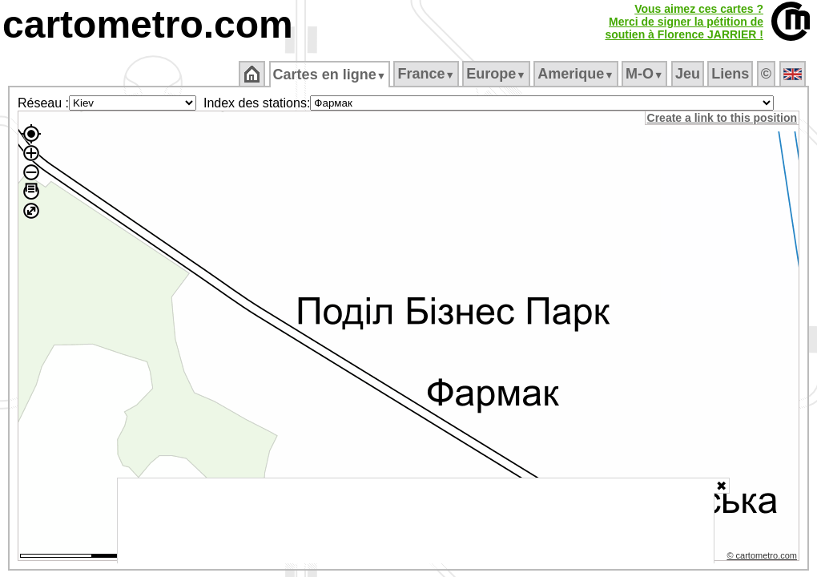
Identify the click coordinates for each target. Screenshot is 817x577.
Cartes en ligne (330, 75)
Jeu (688, 74)
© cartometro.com (763, 558)
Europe (497, 74)
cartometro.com (147, 24)
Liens (732, 74)
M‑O (646, 74)
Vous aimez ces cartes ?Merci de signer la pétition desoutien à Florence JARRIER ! (684, 21)
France (427, 74)
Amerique (577, 74)
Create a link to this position (723, 117)
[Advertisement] (415, 521)
